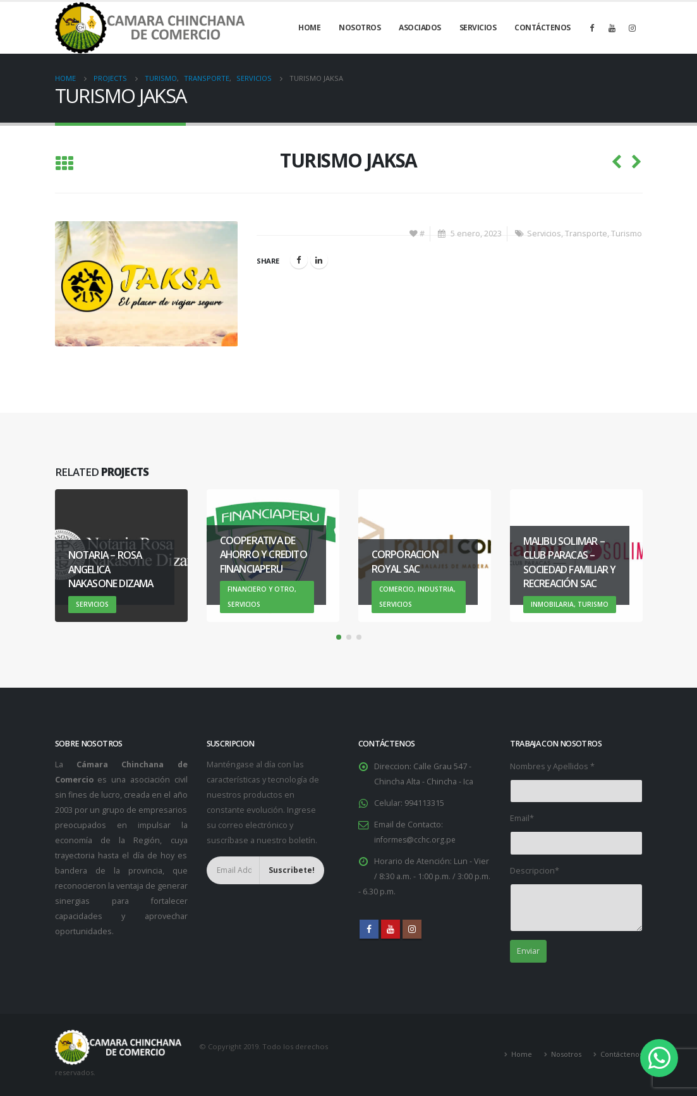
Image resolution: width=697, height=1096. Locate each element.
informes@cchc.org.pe (416, 839)
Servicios (478, 27)
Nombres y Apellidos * (552, 766)
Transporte (586, 233)
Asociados (420, 27)
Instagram (412, 929)
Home (309, 27)
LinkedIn (319, 260)
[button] (339, 637)
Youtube (390, 929)
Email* (522, 818)
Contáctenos (542, 27)
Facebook (299, 260)
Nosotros (359, 27)
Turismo (626, 233)
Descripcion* (534, 870)
